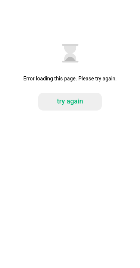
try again (70, 101)
